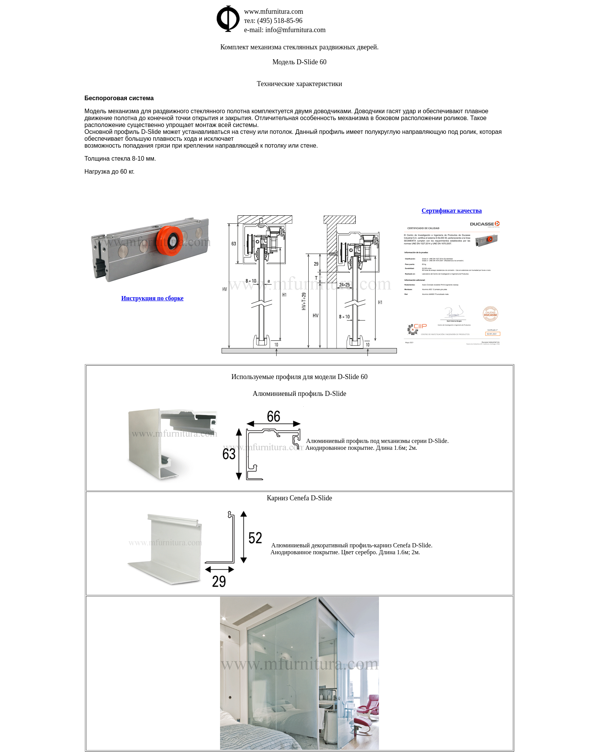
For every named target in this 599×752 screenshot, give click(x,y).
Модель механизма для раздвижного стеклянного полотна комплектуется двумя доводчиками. (219, 111)
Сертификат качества (452, 210)
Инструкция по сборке (152, 298)
